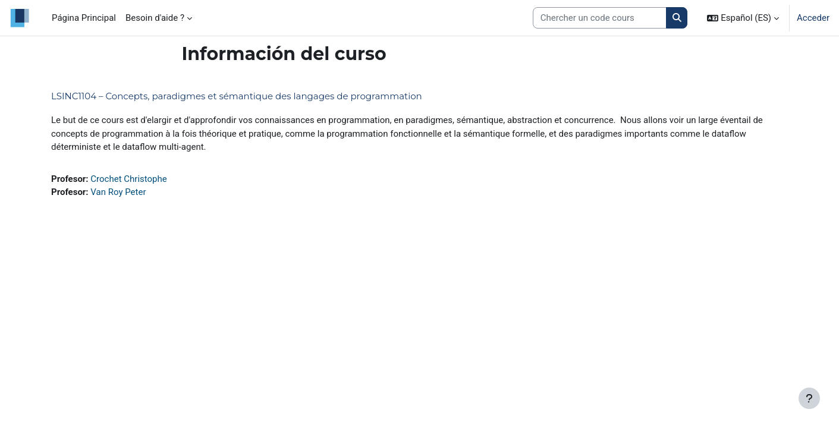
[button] (743, 18)
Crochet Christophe (128, 179)
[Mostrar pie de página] (809, 398)
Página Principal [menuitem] (84, 17)
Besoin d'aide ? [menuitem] (154, 17)
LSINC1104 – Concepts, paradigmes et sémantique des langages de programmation (236, 96)
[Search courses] (600, 18)
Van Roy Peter (118, 192)
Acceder (813, 17)
